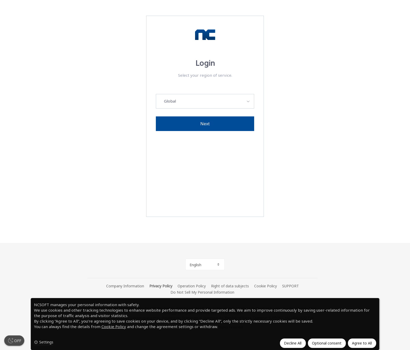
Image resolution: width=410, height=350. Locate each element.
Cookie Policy (113, 326)
